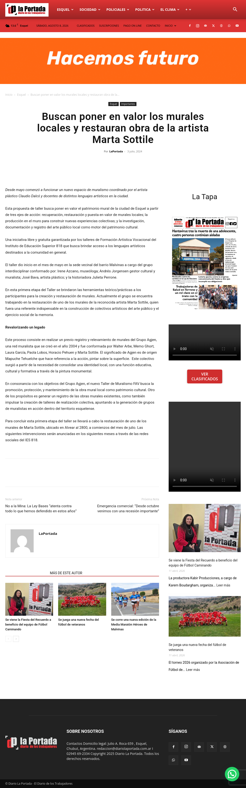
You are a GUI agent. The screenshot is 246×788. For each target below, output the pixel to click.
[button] (235, 10)
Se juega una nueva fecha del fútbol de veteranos (197, 647)
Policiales (117, 9)
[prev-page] (8, 639)
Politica (144, 9)
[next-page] (16, 639)
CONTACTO (153, 25)
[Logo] (29, 9)
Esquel (65, 9)
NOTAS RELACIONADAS (26, 573)
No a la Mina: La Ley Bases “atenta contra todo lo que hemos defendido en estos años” (41, 508)
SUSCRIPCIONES (109, 25)
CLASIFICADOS (86, 25)
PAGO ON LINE (132, 25)
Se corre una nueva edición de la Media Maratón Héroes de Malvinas (133, 624)
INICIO (170, 25)
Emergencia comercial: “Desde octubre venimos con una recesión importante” (128, 508)
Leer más (223, 585)
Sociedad (90, 9)
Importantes (128, 104)
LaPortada (116, 151)
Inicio (8, 95)
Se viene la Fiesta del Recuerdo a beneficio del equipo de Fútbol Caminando (28, 624)
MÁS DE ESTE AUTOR (66, 573)
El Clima (170, 9)
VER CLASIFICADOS (204, 376)
